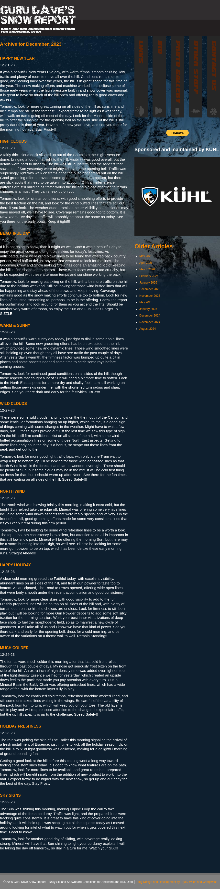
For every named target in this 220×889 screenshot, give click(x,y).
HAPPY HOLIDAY (15, 565)
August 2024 (147, 328)
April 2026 (146, 263)
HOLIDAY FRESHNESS (20, 726)
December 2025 (149, 289)
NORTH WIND (12, 491)
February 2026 (148, 276)
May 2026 (145, 256)
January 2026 (148, 282)
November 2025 (149, 295)
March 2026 (147, 269)
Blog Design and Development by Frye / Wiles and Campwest (176, 882)
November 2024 (149, 322)
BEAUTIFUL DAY (15, 233)
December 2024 (149, 315)
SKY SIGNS (10, 795)
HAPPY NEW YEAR (17, 58)
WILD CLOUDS (13, 404)
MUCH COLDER (14, 648)
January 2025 (148, 309)
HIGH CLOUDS (13, 141)
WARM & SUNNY (15, 325)
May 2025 (145, 302)
